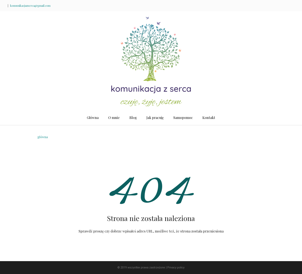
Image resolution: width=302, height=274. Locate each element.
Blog (133, 117)
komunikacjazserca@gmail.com (30, 5)
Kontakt (208, 117)
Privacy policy (176, 267)
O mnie (114, 117)
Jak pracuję (155, 117)
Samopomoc (183, 117)
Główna (93, 117)
